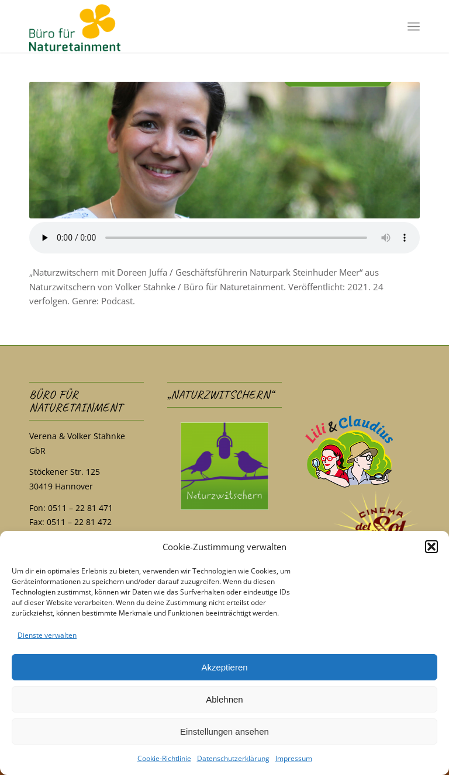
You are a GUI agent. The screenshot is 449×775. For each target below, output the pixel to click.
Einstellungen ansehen (224, 731)
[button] (431, 546)
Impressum (293, 758)
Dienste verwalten (47, 635)
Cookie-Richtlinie (164, 758)
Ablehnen (224, 699)
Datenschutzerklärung (233, 758)
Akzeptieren (224, 667)
